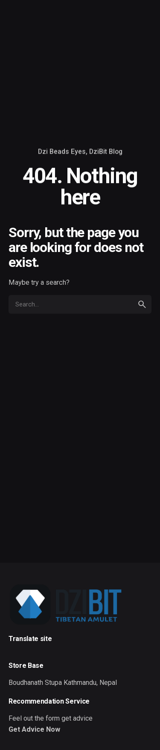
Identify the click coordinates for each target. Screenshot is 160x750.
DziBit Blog (105, 151)
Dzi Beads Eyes (62, 151)
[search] (142, 304)
